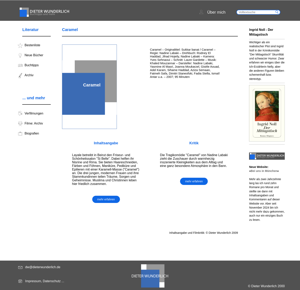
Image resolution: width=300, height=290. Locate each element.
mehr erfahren (106, 199)
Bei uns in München (264, 171)
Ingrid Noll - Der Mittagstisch (261, 32)
